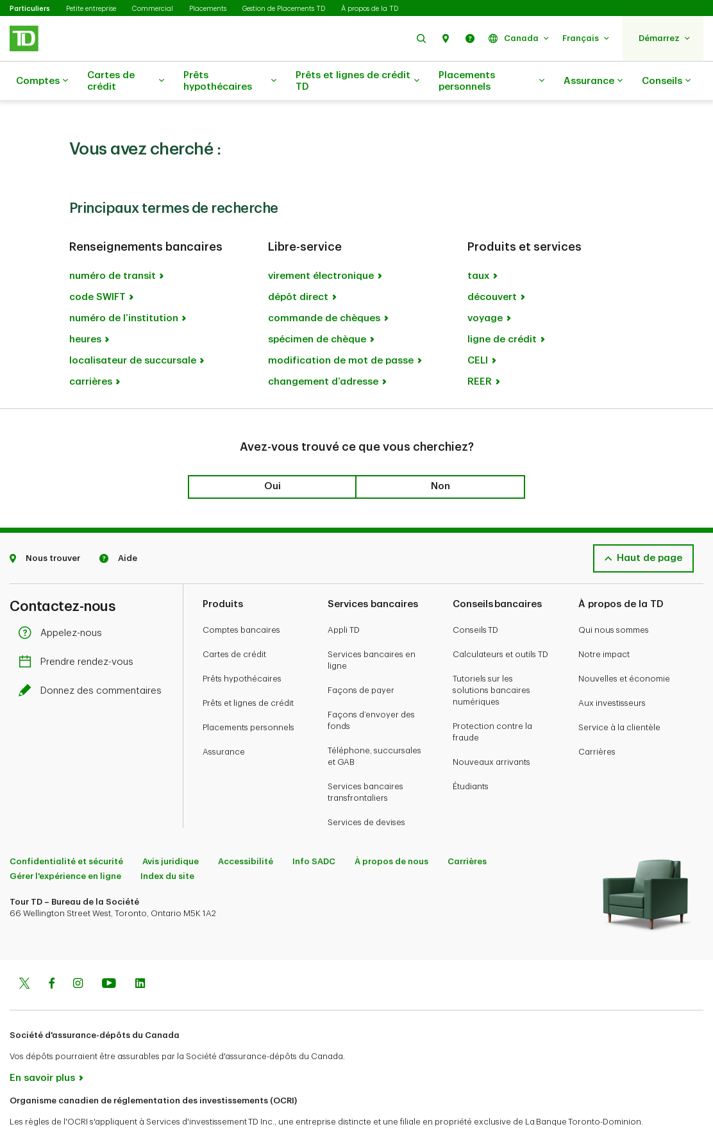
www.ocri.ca (39, 1111)
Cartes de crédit (125, 81)
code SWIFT (97, 265)
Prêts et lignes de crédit (248, 671)
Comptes (42, 81)
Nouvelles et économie (624, 646)
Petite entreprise (91, 8)
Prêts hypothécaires (229, 81)
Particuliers (30, 8)
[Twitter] (24, 953)
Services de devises (366, 790)
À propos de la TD (369, 8)
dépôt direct (298, 265)
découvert (492, 265)
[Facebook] (51, 953)
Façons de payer (361, 658)
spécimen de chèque (317, 307)
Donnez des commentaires (93, 659)
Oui (272, 454)
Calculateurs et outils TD (500, 622)
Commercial (152, 8)
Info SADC (313, 829)
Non (440, 454)
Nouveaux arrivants (491, 730)
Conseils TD (475, 598)
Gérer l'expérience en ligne (65, 844)
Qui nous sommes (613, 598)
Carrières (597, 719)
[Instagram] (78, 953)
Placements (207, 8)
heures (85, 307)
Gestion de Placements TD (283, 8)
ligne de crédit (502, 307)
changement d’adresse (323, 350)
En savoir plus (42, 1046)
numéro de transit (112, 244)
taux (478, 244)
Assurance (593, 81)
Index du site (167, 844)
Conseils (666, 81)
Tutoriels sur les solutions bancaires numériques (491, 658)
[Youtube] (109, 953)
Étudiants (471, 754)
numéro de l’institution (123, 286)
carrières (90, 350)
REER (479, 350)
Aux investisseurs (612, 671)
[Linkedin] (140, 953)
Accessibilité (245, 829)
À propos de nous (391, 829)
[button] (421, 38)
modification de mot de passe (341, 328)
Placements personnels (491, 81)
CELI (477, 328)
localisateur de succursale (132, 328)
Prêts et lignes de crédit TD (357, 81)
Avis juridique (170, 829)
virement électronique (321, 244)
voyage (485, 286)
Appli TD (344, 598)
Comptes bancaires (241, 598)
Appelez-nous (63, 601)
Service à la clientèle (619, 695)
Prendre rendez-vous (79, 630)
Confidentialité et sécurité (66, 829)
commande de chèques (324, 286)
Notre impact (604, 622)
